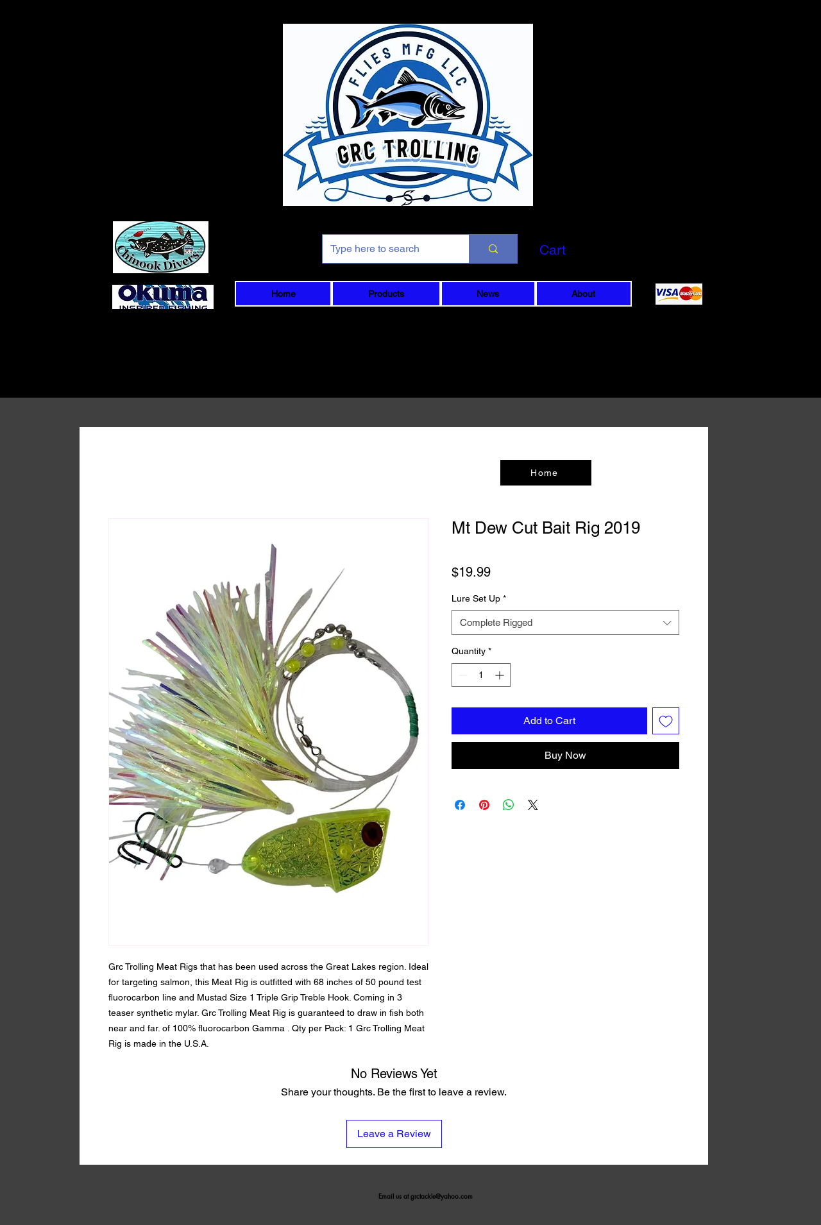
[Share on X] (533, 805)
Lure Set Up (479, 598)
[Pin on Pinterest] (484, 805)
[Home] (545, 473)
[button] (574, 250)
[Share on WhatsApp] (508, 805)
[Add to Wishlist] (665, 720)
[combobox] (565, 622)
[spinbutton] (481, 675)
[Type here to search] (386, 249)
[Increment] (501, 675)
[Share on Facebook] (460, 805)
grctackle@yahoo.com (441, 1196)
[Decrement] (461, 675)
